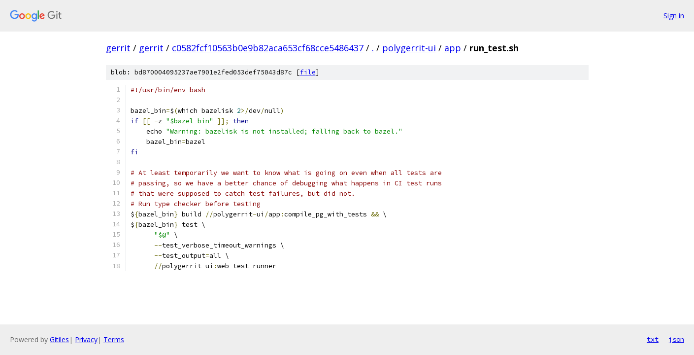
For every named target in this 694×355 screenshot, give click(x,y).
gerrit (118, 48)
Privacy (86, 339)
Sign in (673, 15)
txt (653, 339)
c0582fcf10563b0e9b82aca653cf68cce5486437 (268, 48)
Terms (113, 339)
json (676, 339)
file (308, 72)
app (452, 48)
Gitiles (59, 339)
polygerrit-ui (409, 48)
